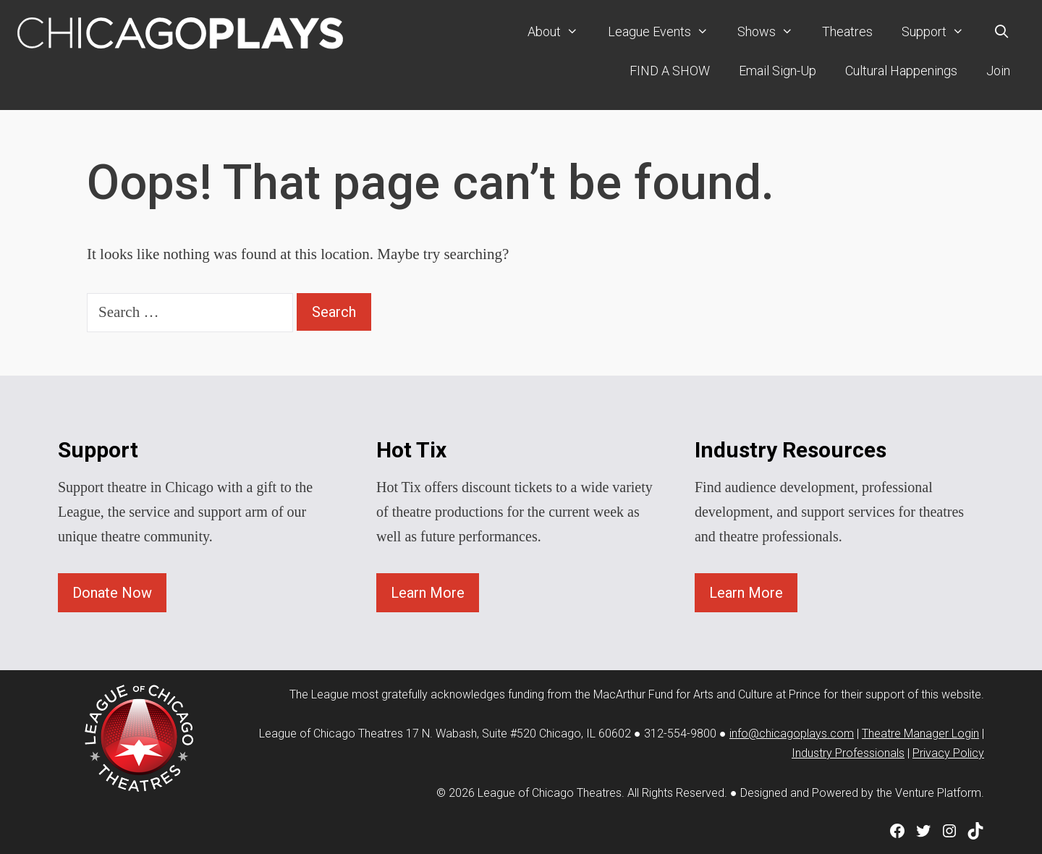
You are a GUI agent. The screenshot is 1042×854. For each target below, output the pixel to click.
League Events (665, 31)
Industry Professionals (848, 753)
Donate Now (112, 592)
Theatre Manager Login (920, 733)
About (560, 31)
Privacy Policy (948, 753)
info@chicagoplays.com (791, 733)
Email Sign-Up (777, 70)
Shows (772, 31)
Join (998, 70)
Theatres (847, 31)
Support (940, 31)
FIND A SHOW (670, 70)
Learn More (428, 592)
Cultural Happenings (901, 70)
